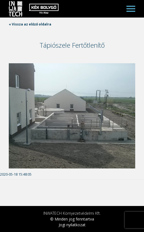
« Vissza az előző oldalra (30, 24)
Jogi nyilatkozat (72, 224)
